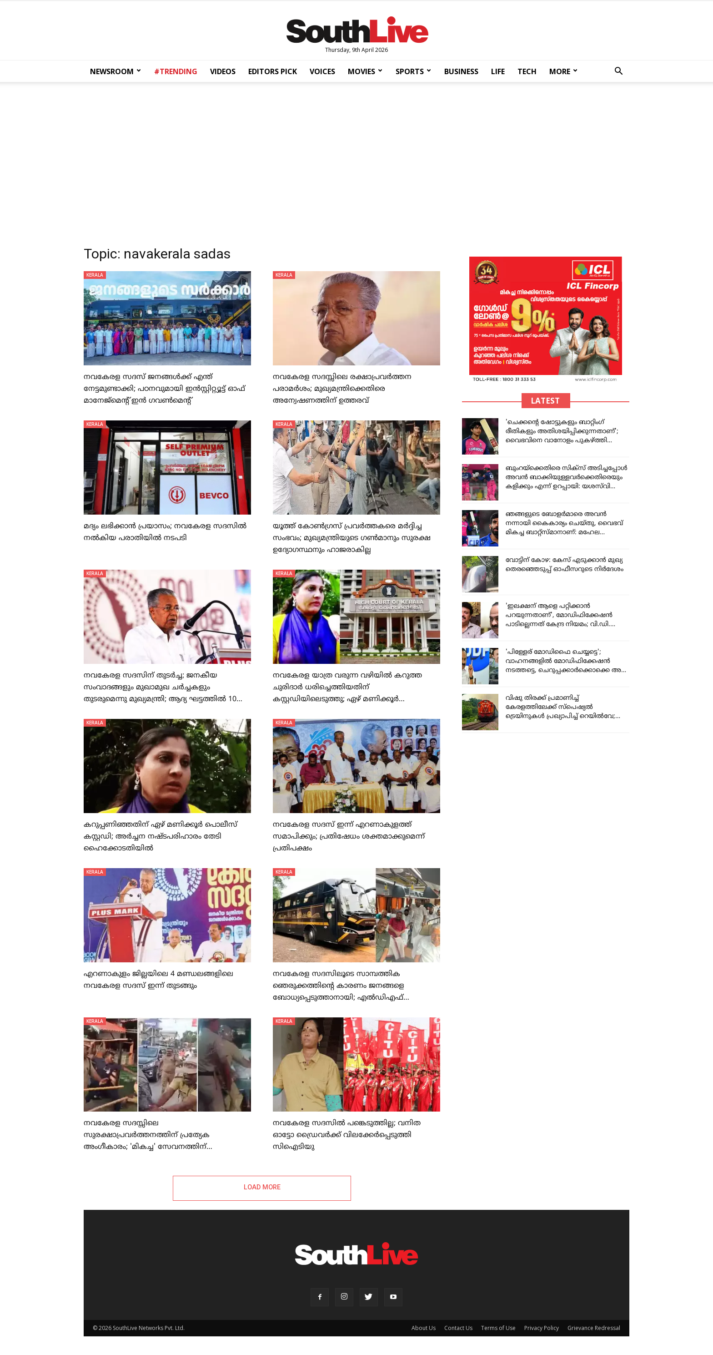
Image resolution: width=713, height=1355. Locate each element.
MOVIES (365, 71)
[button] (618, 72)
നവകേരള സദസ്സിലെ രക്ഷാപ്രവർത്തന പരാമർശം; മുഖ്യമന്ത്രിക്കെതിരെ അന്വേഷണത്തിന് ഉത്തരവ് (342, 389)
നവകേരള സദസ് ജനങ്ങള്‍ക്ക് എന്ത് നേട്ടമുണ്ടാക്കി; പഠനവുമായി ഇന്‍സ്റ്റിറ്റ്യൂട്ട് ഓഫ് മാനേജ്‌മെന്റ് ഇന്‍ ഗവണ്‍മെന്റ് (164, 389)
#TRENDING (175, 71)
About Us (424, 1328)
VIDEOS (223, 71)
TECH (527, 71)
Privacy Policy (541, 1328)
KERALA (94, 275)
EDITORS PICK (272, 71)
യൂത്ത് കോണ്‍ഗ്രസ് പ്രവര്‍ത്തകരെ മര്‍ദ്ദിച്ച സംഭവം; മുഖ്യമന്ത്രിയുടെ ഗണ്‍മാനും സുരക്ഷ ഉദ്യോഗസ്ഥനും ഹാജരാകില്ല (352, 538)
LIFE (498, 71)
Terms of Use (498, 1328)
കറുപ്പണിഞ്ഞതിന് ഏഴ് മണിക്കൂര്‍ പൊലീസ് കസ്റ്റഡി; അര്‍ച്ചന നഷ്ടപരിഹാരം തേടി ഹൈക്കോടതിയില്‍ (160, 836)
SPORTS (413, 71)
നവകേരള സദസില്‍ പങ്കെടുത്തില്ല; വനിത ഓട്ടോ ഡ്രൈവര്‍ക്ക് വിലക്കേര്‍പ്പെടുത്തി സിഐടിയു (347, 1135)
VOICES (322, 71)
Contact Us (458, 1328)
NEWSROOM (115, 71)
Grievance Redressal (593, 1328)
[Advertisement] (356, 161)
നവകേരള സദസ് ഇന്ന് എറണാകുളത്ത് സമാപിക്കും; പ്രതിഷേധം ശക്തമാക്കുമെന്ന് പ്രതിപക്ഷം (349, 836)
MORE (563, 71)
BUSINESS (461, 71)
